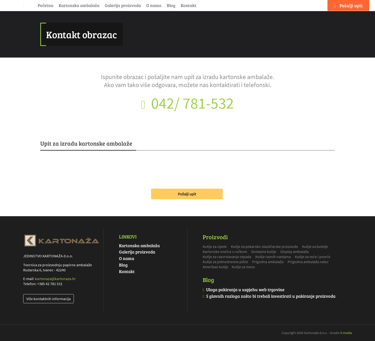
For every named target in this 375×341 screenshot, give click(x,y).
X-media (346, 333)
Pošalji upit (187, 194)
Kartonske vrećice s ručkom (225, 251)
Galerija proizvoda (123, 5)
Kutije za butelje (315, 246)
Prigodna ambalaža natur (308, 261)
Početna (45, 5)
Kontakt (188, 5)
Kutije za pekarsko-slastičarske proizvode (264, 246)
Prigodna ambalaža (268, 261)
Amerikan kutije (215, 266)
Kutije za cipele (215, 246)
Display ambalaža (294, 251)
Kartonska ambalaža (79, 5)
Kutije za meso (243, 266)
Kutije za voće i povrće (312, 256)
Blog (171, 5)
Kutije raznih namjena (273, 256)
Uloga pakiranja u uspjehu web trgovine (245, 289)
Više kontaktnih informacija (48, 298)
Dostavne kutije (263, 251)
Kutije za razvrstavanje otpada (227, 256)
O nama (153, 5)
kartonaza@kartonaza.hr (55, 278)
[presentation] (77, 167)
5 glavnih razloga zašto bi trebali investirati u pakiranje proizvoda (270, 296)
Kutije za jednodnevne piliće (225, 261)
